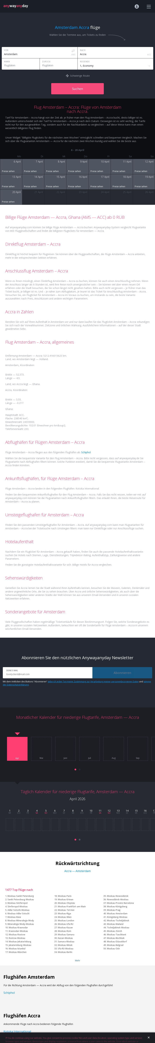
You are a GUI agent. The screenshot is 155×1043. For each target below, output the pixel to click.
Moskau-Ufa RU (65, 924)
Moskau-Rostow (17, 934)
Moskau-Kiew (14, 917)
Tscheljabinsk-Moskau (118, 927)
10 (91, 810)
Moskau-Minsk (65, 945)
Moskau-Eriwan (65, 899)
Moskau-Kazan (65, 927)
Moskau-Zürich (114, 931)
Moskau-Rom (64, 931)
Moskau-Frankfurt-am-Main (72, 906)
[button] (75, 769)
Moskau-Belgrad (115, 945)
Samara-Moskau (66, 941)
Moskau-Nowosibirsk (117, 896)
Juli (89, 758)
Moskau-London (66, 920)
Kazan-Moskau (65, 938)
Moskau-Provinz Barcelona (120, 903)
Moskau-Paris (65, 896)
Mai (41, 758)
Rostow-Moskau (17, 938)
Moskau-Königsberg (117, 906)
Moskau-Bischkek (115, 938)
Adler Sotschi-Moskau (18, 910)
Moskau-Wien (65, 917)
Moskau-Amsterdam (117, 913)
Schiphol (86, 452)
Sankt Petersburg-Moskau (21, 899)
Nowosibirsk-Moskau (117, 899)
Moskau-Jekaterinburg (20, 941)
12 (109, 810)
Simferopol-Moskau (18, 906)
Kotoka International (17, 1031)
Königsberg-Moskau (117, 917)
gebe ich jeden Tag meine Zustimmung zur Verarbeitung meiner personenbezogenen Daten (93, 681)
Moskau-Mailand (115, 924)
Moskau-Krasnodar (18, 927)
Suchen (77, 89)
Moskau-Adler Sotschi (18, 913)
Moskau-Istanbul (17, 948)
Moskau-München (17, 952)
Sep (138, 758)
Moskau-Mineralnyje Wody (21, 920)
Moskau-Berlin (65, 952)
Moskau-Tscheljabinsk (118, 920)
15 (136, 810)
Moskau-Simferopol (18, 903)
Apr (17, 758)
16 (145, 810)
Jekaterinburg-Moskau (20, 945)
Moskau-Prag (113, 910)
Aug (114, 758)
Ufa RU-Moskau (65, 948)
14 (127, 810)
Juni (65, 758)
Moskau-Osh (113, 948)
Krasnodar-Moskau (18, 931)
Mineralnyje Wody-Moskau (21, 924)
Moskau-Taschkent (116, 934)
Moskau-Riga (64, 913)
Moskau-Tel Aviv (66, 910)
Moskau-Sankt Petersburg (21, 896)
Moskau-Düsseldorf (117, 941)
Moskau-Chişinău (66, 903)
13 (118, 810)
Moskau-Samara (66, 934)
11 (100, 810)
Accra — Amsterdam (77, 871)
